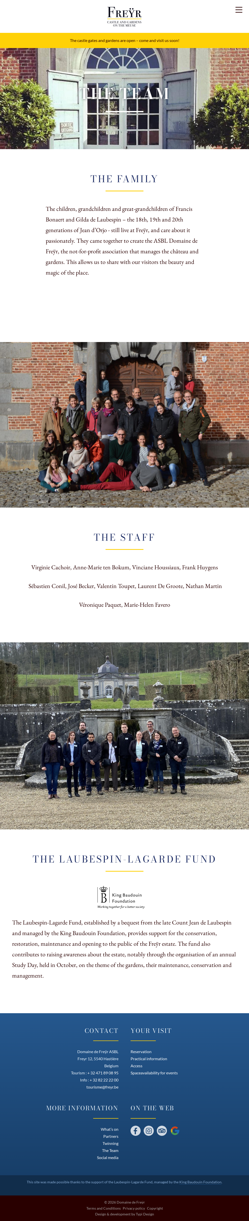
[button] (239, 10)
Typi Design (145, 1214)
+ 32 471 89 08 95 (102, 1072)
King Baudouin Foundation (200, 1182)
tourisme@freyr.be (102, 1086)
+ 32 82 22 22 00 (104, 1079)
